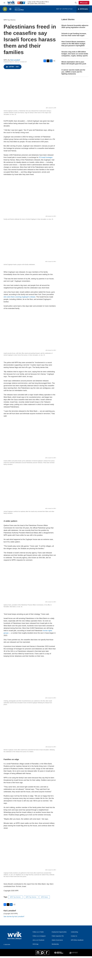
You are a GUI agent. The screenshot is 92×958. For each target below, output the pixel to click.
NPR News (44, 899)
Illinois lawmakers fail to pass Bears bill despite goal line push (73, 68)
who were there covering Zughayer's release (19, 299)
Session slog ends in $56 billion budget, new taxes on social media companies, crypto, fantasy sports (74, 59)
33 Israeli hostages (45, 159)
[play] (5, 9)
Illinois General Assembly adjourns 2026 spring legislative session (74, 32)
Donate (85, 3)
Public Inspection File (58, 938)
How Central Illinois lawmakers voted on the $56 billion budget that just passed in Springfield (73, 49)
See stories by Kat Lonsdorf (14, 918)
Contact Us (74, 938)
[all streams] (82, 9)
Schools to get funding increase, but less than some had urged (73, 40)
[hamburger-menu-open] (4, 3)
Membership (55, 946)
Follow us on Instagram (39, 938)
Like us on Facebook (38, 942)
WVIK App (35, 946)
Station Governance (57, 942)
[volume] (10, 9)
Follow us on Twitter (38, 933)
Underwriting (74, 933)
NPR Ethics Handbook (77, 942)
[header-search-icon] (75, 3)
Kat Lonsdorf (15, 62)
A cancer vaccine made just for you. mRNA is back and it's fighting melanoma (73, 77)
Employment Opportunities (59, 933)
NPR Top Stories (10, 22)
